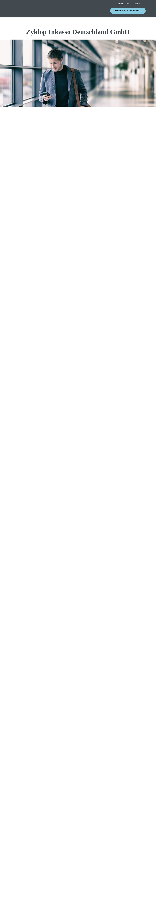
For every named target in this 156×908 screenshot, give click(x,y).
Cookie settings (106, 894)
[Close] (52, 894)
